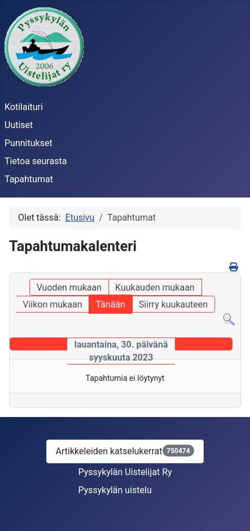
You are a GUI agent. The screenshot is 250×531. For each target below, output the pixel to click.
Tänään (110, 304)
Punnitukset (28, 143)
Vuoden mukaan (69, 287)
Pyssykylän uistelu (114, 490)
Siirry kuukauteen (173, 304)
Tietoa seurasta (36, 161)
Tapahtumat (29, 179)
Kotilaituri (24, 107)
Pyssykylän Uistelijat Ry (125, 472)
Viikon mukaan (52, 304)
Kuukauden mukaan (155, 287)
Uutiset (19, 125)
